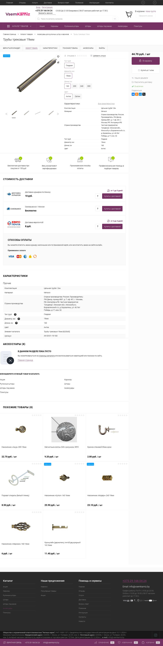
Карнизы (68, 380)
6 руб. (21, 555)
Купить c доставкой (112, 196)
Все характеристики (106, 104)
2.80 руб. (107, 458)
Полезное (79, 3)
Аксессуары (69, 388)
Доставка (48, 3)
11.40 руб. (64, 555)
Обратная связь (12, 643)
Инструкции (94, 3)
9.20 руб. (64, 458)
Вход (38, 7)
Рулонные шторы (7, 384)
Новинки (44, 587)
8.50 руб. (21, 506)
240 (81, 86)
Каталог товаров (20, 26)
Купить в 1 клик (146, 70)
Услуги (35, 3)
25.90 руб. (64, 506)
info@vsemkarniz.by (139, 586)
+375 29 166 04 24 (43, 10)
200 (74, 86)
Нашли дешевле (140, 78)
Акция (2, 380)
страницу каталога (47, 356)
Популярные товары (48, 591)
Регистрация (47, 7)
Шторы (67, 384)
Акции (43, 595)
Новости (82, 621)
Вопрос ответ (63, 3)
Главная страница (25, 360)
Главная (9, 3)
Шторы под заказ (7, 388)
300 (88, 86)
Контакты (109, 3)
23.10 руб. (107, 506)
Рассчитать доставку (142, 82)
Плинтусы (4, 392)
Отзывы (22, 3)
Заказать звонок (45, 13)
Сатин (77, 96)
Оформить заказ (146, 16)
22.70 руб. (21, 458)
